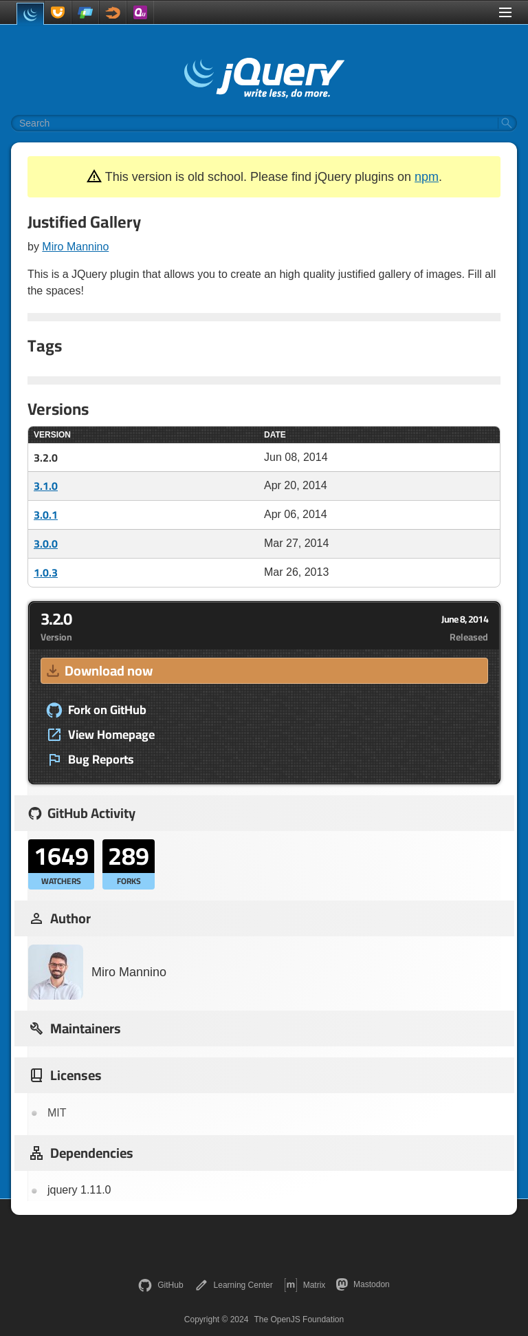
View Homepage (100, 734)
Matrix (305, 1285)
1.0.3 (46, 572)
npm (427, 177)
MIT (57, 1113)
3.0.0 (46, 543)
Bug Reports (90, 759)
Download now (98, 670)
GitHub (160, 1285)
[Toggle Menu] (505, 12)
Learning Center (234, 1285)
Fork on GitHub (96, 710)
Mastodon (362, 1284)
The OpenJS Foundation (299, 1319)
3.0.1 (46, 514)
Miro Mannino (75, 246)
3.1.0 (46, 485)
